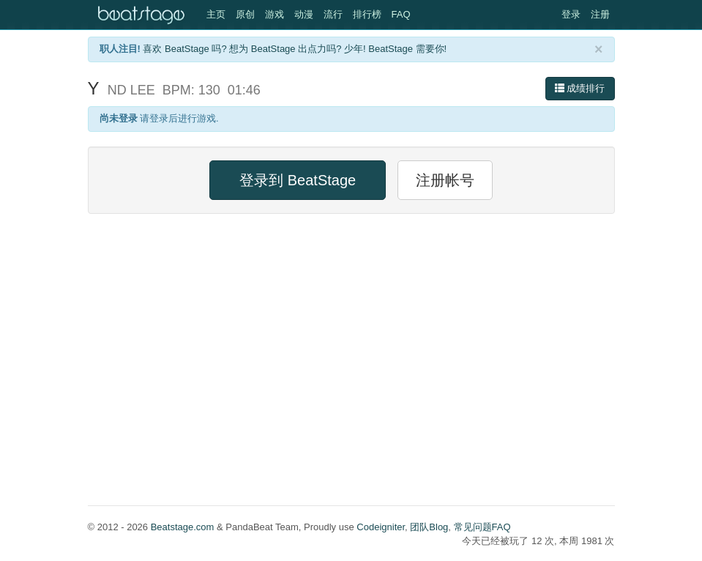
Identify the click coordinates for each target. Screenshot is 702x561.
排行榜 (367, 14)
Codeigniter (380, 526)
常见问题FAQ (482, 526)
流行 (333, 14)
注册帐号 (445, 180)
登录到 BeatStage (297, 180)
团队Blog (429, 526)
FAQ (401, 14)
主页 (215, 14)
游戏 (274, 14)
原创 (245, 14)
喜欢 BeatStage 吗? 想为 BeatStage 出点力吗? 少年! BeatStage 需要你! (295, 48)
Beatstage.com (182, 526)
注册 (600, 14)
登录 (570, 14)
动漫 (303, 14)
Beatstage (143, 14)
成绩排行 (580, 88)
